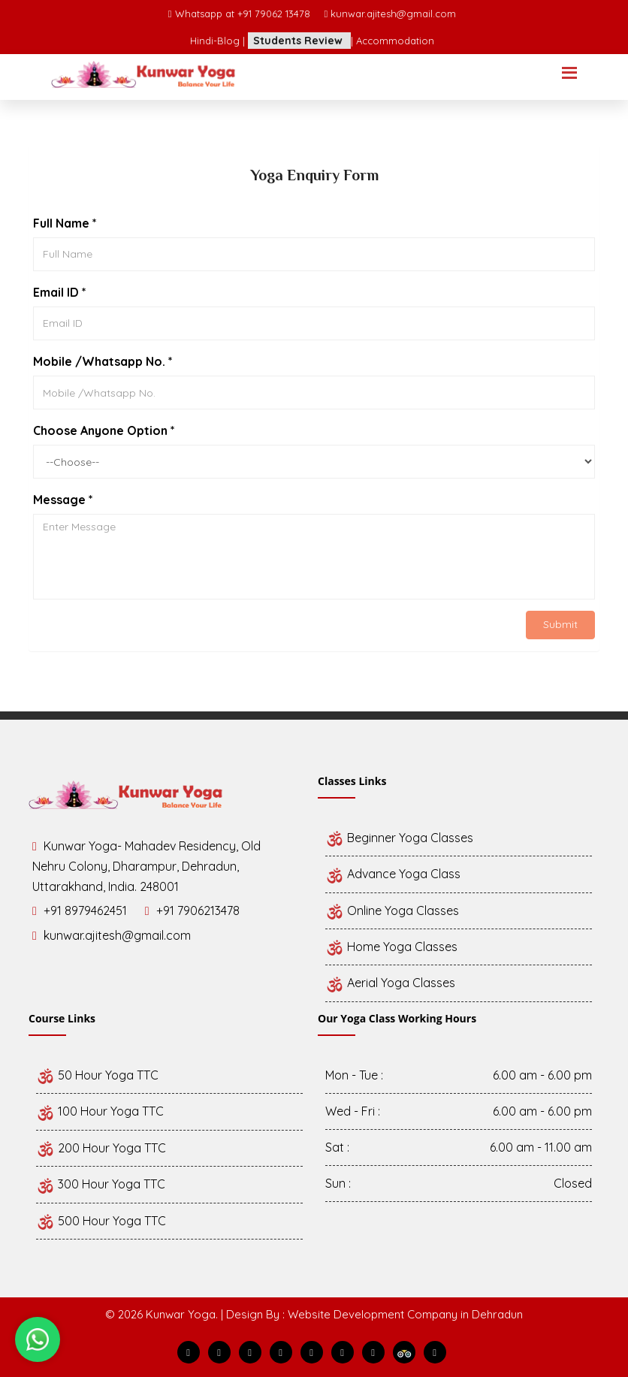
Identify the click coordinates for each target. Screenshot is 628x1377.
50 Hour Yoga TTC (97, 1075)
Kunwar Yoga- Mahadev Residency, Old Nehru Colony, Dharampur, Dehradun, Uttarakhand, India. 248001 (146, 866)
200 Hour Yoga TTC (101, 1147)
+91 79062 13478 (275, 14)
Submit (560, 624)
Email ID (59, 292)
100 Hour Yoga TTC (100, 1111)
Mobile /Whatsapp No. (103, 361)
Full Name (65, 223)
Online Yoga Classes (392, 910)
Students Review (299, 40)
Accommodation (395, 41)
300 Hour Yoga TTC (100, 1183)
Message (63, 499)
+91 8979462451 (85, 910)
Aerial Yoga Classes (390, 982)
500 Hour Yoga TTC (101, 1220)
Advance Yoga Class (392, 873)
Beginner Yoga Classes (399, 837)
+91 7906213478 (198, 910)
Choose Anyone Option (104, 430)
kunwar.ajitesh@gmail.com (393, 14)
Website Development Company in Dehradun (405, 1314)
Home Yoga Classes (391, 946)
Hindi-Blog (216, 41)
